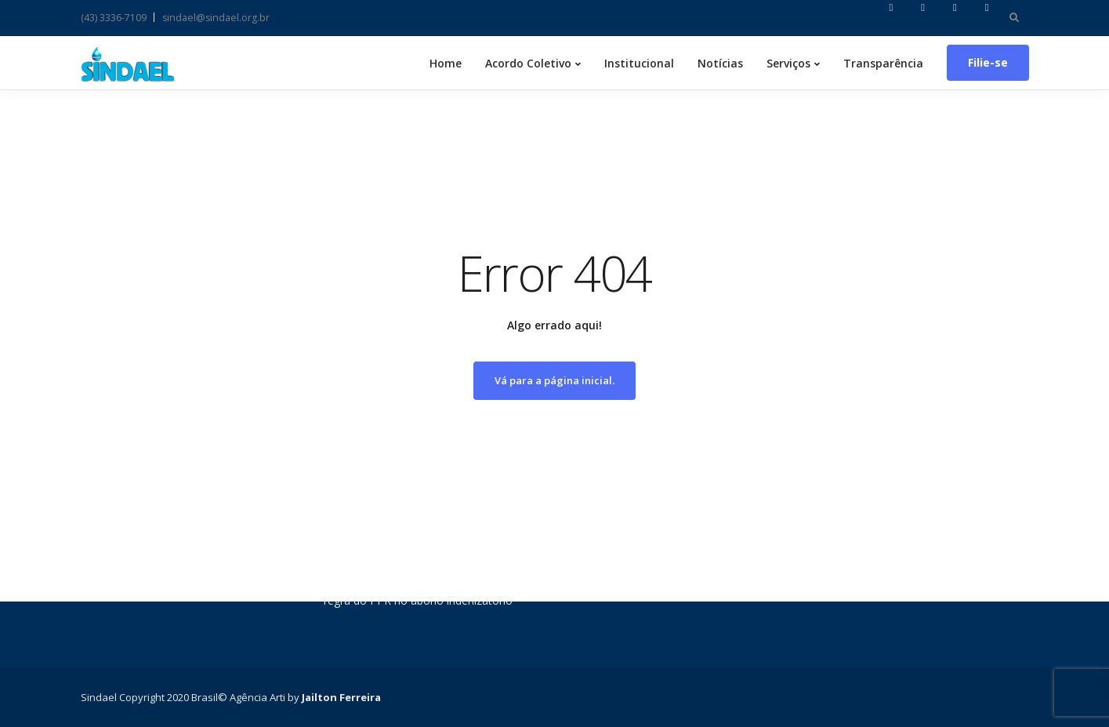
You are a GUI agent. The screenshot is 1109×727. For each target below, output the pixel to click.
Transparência (883, 63)
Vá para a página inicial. (554, 380)
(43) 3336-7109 (114, 17)
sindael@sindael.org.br (216, 17)
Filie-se (988, 62)
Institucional (639, 63)
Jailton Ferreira (341, 697)
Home (445, 63)
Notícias (720, 63)
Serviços (788, 63)
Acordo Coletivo (528, 63)
